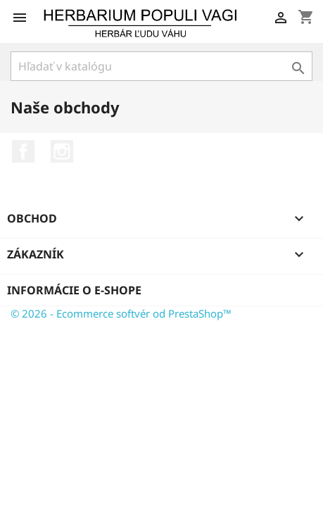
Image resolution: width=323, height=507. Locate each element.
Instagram (62, 151)
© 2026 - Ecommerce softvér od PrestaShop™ (121, 313)
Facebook (23, 151)
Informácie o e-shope (74, 290)
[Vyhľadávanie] (161, 66)
